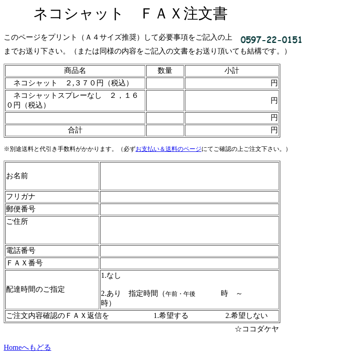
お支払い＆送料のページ (168, 148)
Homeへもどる (27, 347)
